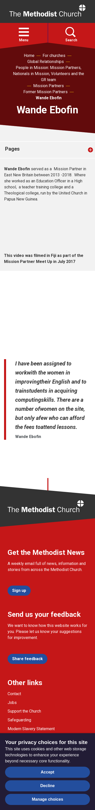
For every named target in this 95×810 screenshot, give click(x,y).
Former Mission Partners (45, 91)
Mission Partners (48, 85)
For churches (54, 55)
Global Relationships (45, 61)
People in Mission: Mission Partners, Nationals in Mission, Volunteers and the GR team (48, 73)
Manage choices (47, 799)
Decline (47, 786)
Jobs (12, 702)
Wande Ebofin (49, 97)
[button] (24, 32)
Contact (14, 693)
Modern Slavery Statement (31, 728)
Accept (47, 772)
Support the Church (24, 711)
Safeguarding (19, 720)
